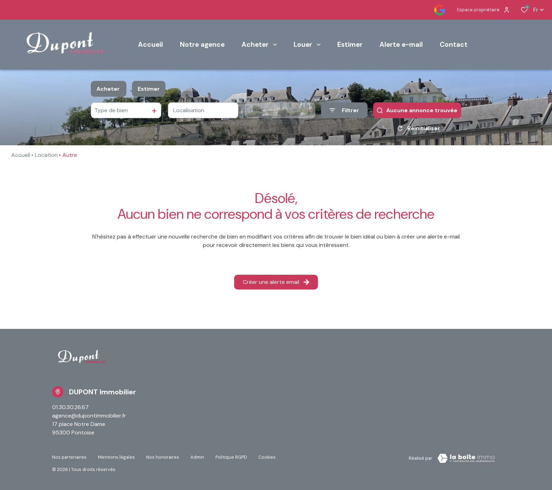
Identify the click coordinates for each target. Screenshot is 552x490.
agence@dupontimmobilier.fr (89, 415)
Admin (197, 457)
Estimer (149, 89)
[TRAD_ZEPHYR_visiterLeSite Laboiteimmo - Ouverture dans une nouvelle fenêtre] (466, 458)
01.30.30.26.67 (70, 407)
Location (46, 155)
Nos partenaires (69, 457)
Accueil (20, 155)
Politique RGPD (231, 457)
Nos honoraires (162, 457)
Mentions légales (116, 457)
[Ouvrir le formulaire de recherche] (344, 110)
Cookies (267, 457)
